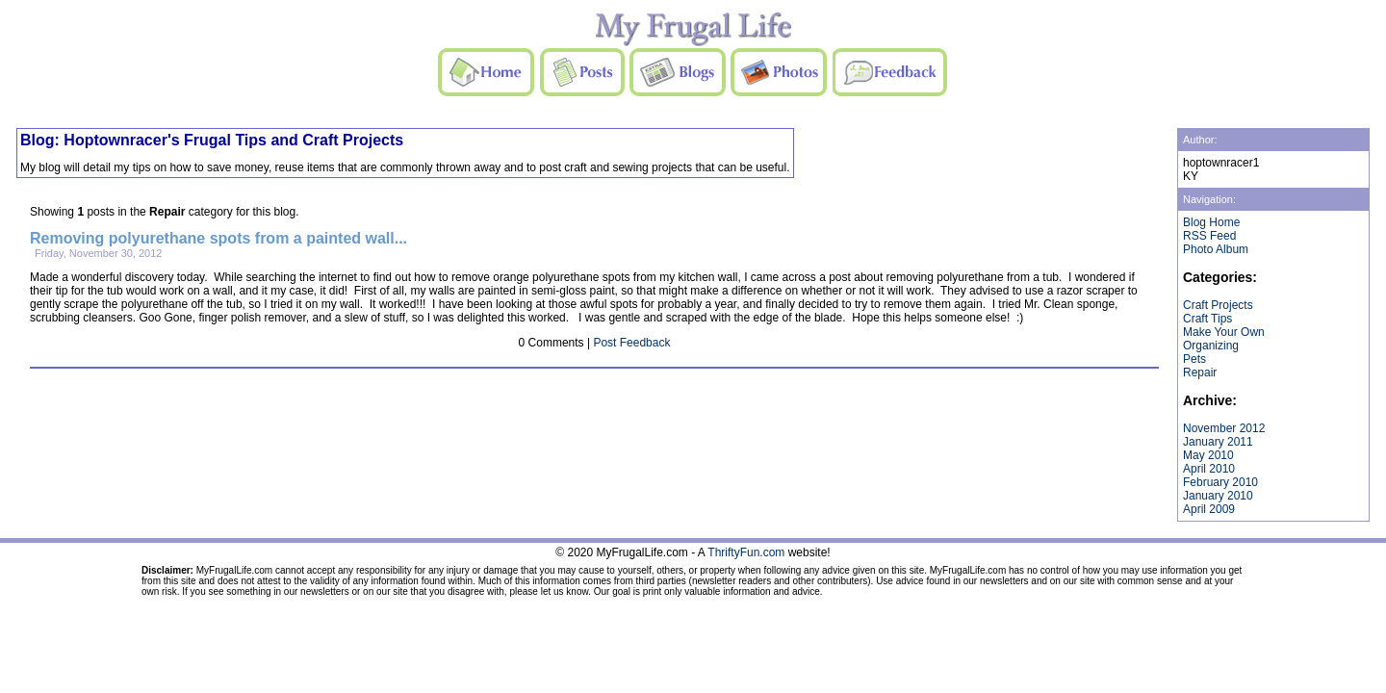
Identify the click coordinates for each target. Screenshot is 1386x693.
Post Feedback (631, 342)
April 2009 (1209, 509)
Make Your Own (1224, 332)
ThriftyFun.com (745, 552)
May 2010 (1208, 455)
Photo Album (1215, 249)
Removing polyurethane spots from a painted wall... (218, 238)
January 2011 (1218, 442)
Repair (1200, 372)
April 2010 (1209, 468)
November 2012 (1224, 428)
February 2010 (1220, 482)
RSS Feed (1209, 236)
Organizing (1211, 345)
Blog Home (1211, 222)
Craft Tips (1207, 318)
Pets (1194, 359)
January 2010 (1218, 495)
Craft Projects (1218, 305)
